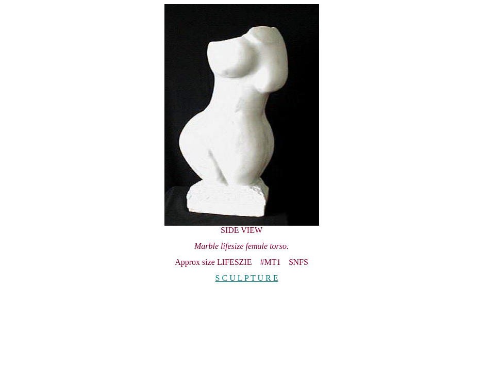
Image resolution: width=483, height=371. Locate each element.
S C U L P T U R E (246, 278)
